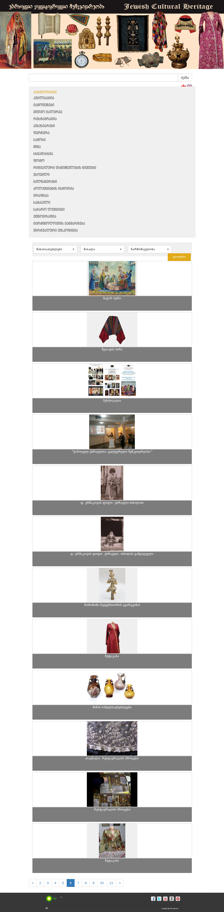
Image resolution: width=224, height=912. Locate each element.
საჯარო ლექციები (49, 210)
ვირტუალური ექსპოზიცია (55, 231)
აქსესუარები (44, 126)
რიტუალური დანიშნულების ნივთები (64, 168)
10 (102, 883)
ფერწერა (41, 133)
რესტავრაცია (45, 119)
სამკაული (41, 203)
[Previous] (33, 883)
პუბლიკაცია (43, 98)
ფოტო (38, 161)
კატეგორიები (45, 92)
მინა (37, 147)
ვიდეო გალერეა (47, 112)
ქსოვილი (41, 175)
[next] (120, 883)
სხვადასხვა (43, 154)
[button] (55, 249)
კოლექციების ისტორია (53, 189)
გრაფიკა (41, 196)
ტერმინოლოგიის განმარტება (59, 224)
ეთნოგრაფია (44, 217)
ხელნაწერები (45, 182)
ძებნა (185, 77)
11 (111, 883)
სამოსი (39, 140)
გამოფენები (43, 105)
